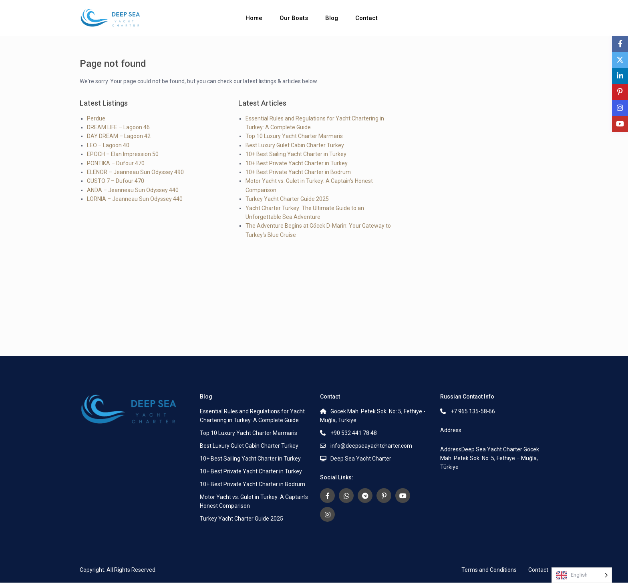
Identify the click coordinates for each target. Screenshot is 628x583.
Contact (366, 18)
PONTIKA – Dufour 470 (116, 163)
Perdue (96, 118)
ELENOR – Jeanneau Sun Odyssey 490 (135, 172)
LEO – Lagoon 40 (108, 145)
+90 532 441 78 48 (353, 433)
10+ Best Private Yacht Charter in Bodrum (298, 172)
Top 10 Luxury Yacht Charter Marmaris (294, 136)
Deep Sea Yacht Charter (360, 458)
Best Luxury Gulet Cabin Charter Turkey (295, 145)
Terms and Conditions (489, 570)
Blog (331, 18)
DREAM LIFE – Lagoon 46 (118, 127)
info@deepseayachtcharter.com (371, 446)
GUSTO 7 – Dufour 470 (115, 181)
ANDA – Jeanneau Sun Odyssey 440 (133, 190)
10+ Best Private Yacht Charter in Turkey (297, 163)
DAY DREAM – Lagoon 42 (119, 136)
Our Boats (294, 18)
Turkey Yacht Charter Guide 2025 (287, 199)
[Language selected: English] (582, 575)
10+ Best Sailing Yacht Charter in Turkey (296, 154)
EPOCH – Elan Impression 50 (123, 154)
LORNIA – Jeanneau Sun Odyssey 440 (135, 199)
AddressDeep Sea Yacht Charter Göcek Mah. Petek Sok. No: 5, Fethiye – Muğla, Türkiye (489, 458)
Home (254, 18)
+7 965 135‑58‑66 (473, 411)
